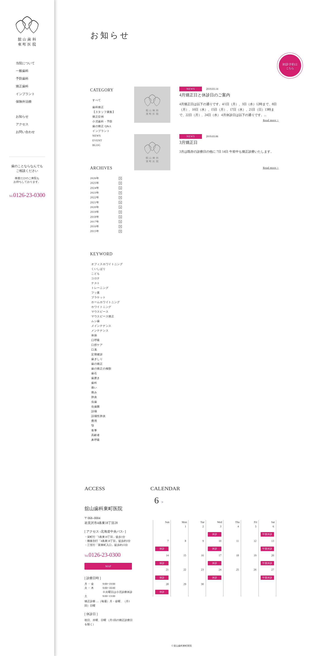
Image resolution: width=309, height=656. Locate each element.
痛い (94, 387)
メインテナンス (101, 325)
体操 (94, 335)
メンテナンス (99, 330)
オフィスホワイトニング (107, 264)
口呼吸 (95, 340)
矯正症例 (98, 116)
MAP (108, 566)
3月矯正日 (188, 142)
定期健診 (97, 354)
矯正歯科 (22, 86)
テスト (95, 283)
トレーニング (99, 287)
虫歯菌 (95, 406)
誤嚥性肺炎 (98, 416)
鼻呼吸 (95, 439)
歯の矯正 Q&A (101, 126)
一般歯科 (22, 71)
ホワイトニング (101, 306)
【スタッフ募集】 (103, 112)
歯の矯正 (97, 363)
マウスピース (99, 311)
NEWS (96, 135)
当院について (25, 63)
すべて (96, 100)
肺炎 (94, 397)
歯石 (94, 373)
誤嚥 (94, 411)
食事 (94, 430)
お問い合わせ (25, 132)
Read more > (271, 120)
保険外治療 (24, 101)
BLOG (96, 145)
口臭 (94, 349)
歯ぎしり (97, 359)
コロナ (95, 278)
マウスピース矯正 (102, 316)
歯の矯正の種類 (101, 368)
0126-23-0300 (27, 195)
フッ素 (95, 292)
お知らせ (22, 116)
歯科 (94, 382)
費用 (94, 420)
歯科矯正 (98, 107)
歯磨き (95, 378)
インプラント (25, 94)
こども (95, 273)
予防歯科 (22, 78)
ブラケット (98, 297)
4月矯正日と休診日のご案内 (204, 95)
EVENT (97, 140)
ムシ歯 (95, 321)
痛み (94, 392)
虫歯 (94, 401)
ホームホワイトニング (105, 302)
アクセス (22, 124)
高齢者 (95, 435)
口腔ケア (97, 344)
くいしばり (98, 268)
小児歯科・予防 (102, 121)
